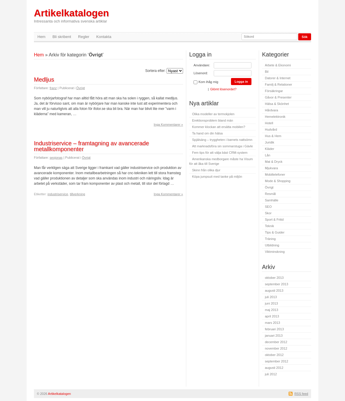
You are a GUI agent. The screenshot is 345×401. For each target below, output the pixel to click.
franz (53, 88)
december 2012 (276, 342)
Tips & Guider (274, 232)
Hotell (269, 123)
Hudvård (271, 129)
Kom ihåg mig (206, 82)
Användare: (202, 65)
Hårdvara (271, 110)
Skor (268, 213)
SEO (268, 206)
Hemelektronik (275, 116)
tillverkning (77, 194)
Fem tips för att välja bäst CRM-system (220, 152)
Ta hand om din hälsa (207, 133)
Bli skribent (61, 36)
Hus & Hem (273, 136)
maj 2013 (271, 310)
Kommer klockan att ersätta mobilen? (218, 127)
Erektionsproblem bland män (212, 120)
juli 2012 (271, 374)
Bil (266, 71)
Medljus (44, 79)
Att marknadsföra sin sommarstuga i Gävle (222, 146)
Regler (83, 36)
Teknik (269, 226)
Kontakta (103, 36)
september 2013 (276, 284)
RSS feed (301, 393)
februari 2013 (274, 329)
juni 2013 (271, 303)
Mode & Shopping (277, 181)
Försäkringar (274, 91)
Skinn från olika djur (206, 170)
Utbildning (272, 245)
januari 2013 (274, 335)
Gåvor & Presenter (278, 97)
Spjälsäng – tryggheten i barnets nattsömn (222, 139)
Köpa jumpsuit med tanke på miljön (217, 176)
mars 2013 (272, 322)
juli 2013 (271, 297)
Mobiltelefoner (275, 174)
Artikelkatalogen (71, 15)
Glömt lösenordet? (223, 89)
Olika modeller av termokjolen (213, 114)
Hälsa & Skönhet (277, 104)
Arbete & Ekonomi (278, 65)
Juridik (269, 142)
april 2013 (272, 316)
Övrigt (80, 88)
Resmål (270, 194)
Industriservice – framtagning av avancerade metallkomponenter (91, 146)
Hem (41, 36)
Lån (267, 155)
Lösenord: (201, 73)
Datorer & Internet (277, 78)
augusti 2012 (274, 367)
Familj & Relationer (278, 84)
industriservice (57, 194)
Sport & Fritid (274, 219)
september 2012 (276, 361)
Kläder (269, 149)
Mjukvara (271, 168)
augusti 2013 (274, 290)
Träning (270, 239)
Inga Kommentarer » (168, 124)
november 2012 (276, 348)
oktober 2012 (274, 355)
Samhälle (271, 200)
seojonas (56, 157)
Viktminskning (275, 251)
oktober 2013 (274, 277)
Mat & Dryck (273, 161)
